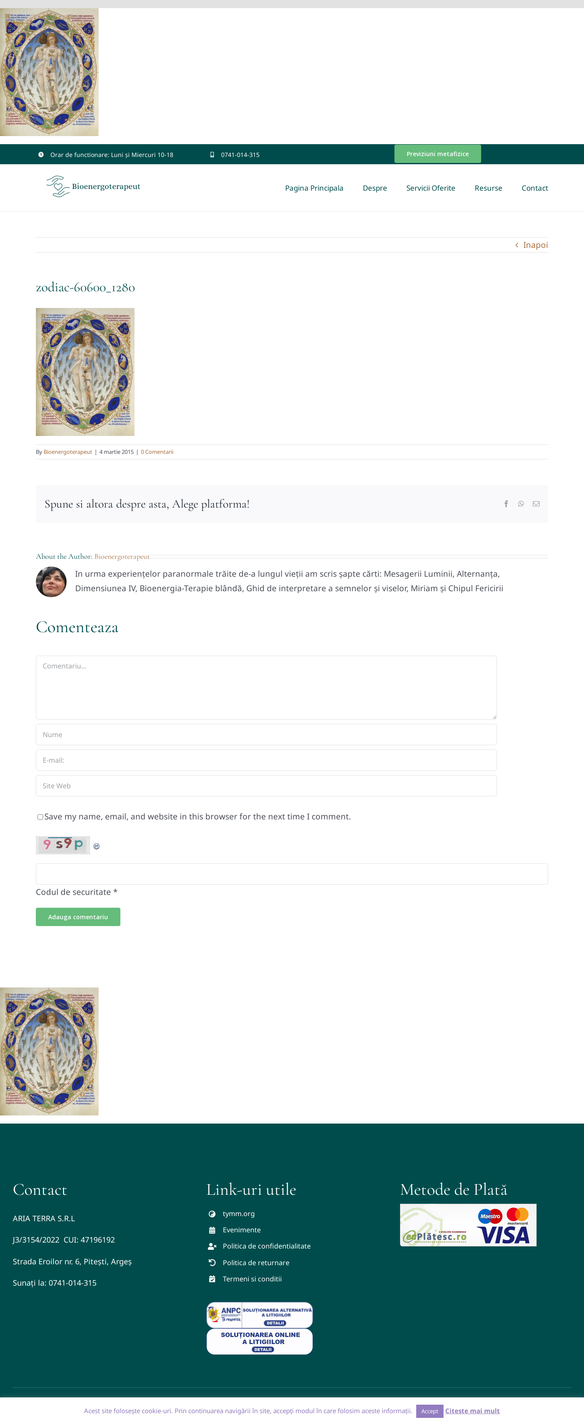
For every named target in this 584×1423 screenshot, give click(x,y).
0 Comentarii (157, 452)
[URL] (266, 785)
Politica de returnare (256, 1262)
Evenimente (242, 1229)
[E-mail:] (266, 760)
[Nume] (266, 734)
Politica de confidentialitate (267, 1246)
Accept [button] (429, 1411)
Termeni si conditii (252, 1279)
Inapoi (535, 244)
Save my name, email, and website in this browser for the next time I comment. (197, 816)
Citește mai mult (472, 1410)
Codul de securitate (73, 891)
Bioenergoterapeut (68, 452)
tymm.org (239, 1213)
